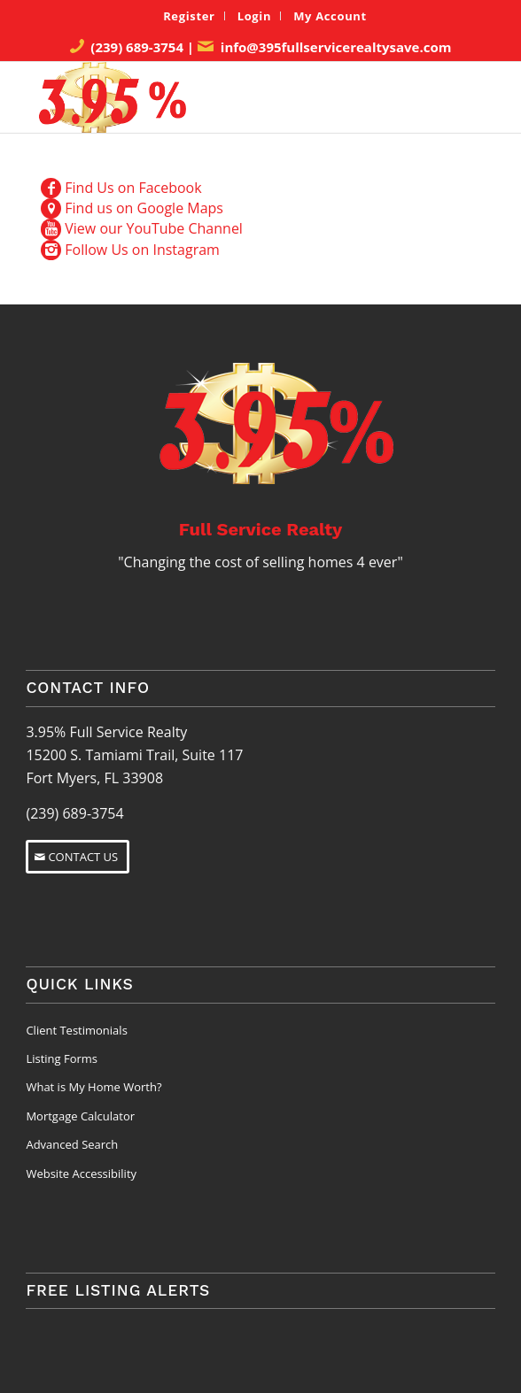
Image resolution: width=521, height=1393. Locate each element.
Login (254, 16)
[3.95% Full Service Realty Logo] (216, 97)
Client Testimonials (76, 1030)
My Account (330, 16)
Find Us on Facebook (133, 187)
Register (188, 16)
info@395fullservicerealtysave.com (336, 47)
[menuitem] (189, 16)
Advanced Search (72, 1144)
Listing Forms (61, 1058)
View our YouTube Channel (154, 228)
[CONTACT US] (77, 857)
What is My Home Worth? (93, 1087)
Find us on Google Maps (144, 208)
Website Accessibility (81, 1173)
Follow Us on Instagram (142, 249)
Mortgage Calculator (80, 1116)
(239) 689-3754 (136, 47)
